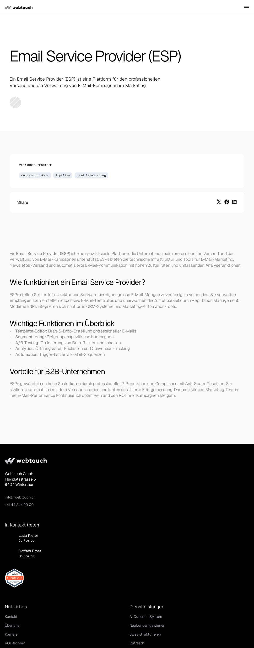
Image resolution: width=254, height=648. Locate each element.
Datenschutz (227, 631)
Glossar (78, 524)
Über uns (79, 479)
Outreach (134, 497)
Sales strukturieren (142, 488)
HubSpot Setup (140, 506)
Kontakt (78, 471)
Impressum (202, 631)
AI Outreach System (143, 471)
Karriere (78, 488)
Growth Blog (82, 515)
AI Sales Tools (83, 506)
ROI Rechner (82, 497)
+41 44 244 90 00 (30, 505)
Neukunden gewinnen (145, 479)
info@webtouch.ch (31, 497)
